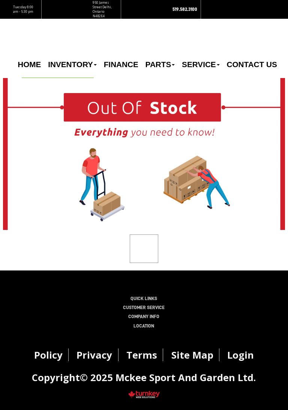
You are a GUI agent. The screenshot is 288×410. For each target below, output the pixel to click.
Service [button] (201, 64)
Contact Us (251, 64)
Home (29, 64)
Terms (141, 354)
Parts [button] (160, 64)
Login (240, 354)
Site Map (192, 354)
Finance (121, 64)
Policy (48, 354)
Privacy (94, 354)
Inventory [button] (72, 64)
